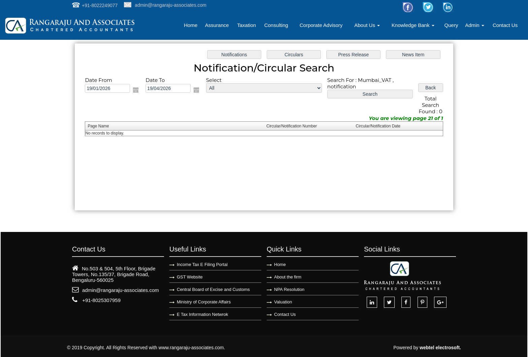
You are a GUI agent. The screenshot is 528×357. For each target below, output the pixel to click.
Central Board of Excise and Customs (213, 289)
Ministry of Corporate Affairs (204, 301)
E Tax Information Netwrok (202, 314)
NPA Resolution (289, 289)
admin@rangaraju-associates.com (120, 290)
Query (451, 25)
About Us (367, 25)
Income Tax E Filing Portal (202, 264)
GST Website (190, 276)
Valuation (283, 301)
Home (190, 25)
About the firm (287, 276)
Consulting (276, 25)
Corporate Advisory (321, 25)
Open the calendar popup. (140, 91)
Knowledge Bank (413, 25)
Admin (474, 25)
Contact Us (505, 25)
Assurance (217, 25)
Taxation (246, 25)
